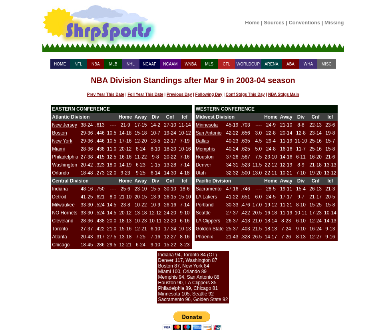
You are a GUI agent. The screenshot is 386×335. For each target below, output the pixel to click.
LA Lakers (206, 197)
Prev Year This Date (105, 94)
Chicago (61, 245)
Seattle (203, 213)
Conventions (304, 23)
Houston (205, 157)
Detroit (59, 197)
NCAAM (170, 64)
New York (62, 141)
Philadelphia (65, 157)
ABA (290, 64)
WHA (308, 64)
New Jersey (64, 125)
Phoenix (204, 237)
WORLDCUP (248, 64)
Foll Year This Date (145, 94)
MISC (327, 64)
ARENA (271, 64)
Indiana (60, 189)
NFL (78, 64)
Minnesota (207, 125)
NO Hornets (64, 213)
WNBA (191, 64)
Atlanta (59, 237)
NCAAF (149, 64)
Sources (274, 23)
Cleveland (62, 221)
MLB (113, 64)
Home (252, 23)
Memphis (205, 149)
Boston (59, 133)
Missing (334, 23)
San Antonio (209, 133)
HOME (60, 64)
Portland (205, 205)
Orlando (60, 173)
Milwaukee (63, 205)
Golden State (210, 229)
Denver (203, 165)
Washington (64, 165)
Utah (201, 173)
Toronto (60, 229)
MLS (209, 64)
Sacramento (209, 189)
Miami (58, 149)
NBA (96, 64)
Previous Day (179, 94)
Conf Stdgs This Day (245, 94)
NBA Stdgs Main (283, 94)
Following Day (209, 94)
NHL (131, 64)
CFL (226, 64)
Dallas (202, 141)
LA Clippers (208, 221)
